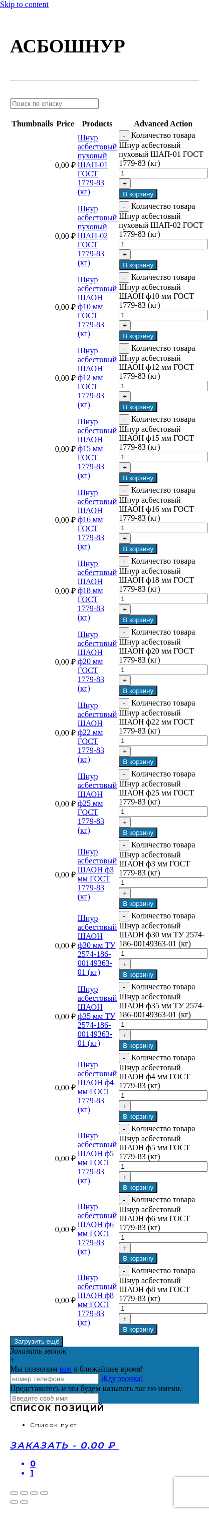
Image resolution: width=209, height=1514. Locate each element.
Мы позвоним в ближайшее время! (76, 1369)
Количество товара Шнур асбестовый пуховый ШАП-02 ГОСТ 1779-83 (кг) (161, 220)
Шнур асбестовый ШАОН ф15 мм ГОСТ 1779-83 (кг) (97, 448)
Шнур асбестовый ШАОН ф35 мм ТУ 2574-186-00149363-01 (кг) (97, 1016)
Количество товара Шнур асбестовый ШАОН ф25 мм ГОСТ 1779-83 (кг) (157, 787)
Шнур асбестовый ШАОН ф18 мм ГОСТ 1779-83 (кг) (97, 590)
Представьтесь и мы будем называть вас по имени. (96, 1388)
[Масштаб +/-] (44, 1493)
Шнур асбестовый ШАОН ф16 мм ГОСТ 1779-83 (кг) (97, 519)
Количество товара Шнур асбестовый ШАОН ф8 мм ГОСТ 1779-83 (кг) (157, 1284)
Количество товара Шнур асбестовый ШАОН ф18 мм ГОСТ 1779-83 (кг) (157, 575)
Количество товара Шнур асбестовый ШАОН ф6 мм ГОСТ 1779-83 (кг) (157, 1213)
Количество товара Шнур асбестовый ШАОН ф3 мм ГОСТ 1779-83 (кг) (157, 858)
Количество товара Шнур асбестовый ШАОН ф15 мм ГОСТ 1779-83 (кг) (157, 433)
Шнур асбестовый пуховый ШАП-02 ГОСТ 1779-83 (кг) (97, 235)
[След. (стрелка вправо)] (24, 1502)
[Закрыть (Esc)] (14, 1493)
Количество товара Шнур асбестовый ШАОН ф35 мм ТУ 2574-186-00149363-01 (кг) (161, 1000)
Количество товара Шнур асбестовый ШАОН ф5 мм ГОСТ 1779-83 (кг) (157, 1142)
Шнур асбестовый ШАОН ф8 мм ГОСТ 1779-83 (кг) (97, 1300)
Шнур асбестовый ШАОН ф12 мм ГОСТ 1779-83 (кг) (97, 377)
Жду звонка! (122, 1378)
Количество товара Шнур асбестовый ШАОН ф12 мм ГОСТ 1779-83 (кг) (157, 362)
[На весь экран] (34, 1493)
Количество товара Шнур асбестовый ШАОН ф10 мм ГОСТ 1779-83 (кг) (157, 291)
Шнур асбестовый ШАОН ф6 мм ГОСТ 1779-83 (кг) (97, 1229)
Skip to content (24, 4)
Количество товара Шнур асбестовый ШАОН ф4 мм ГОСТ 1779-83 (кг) (157, 1071)
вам (66, 1369)
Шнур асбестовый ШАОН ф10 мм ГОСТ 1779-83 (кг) (97, 306)
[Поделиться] (24, 1493)
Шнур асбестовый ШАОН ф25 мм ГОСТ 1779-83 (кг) (97, 803)
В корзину (138, 194)
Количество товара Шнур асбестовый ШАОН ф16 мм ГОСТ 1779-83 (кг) (157, 504)
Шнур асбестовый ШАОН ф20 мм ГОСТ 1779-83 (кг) (97, 661)
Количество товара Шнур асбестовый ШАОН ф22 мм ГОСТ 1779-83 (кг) (157, 717)
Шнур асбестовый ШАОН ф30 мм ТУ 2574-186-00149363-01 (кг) (97, 945)
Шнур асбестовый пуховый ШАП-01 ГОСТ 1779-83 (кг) (97, 164)
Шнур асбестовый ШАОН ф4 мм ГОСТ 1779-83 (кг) (97, 1087)
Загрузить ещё (36, 1341)
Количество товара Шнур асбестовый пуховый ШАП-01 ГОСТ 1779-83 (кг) (161, 149)
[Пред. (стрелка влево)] (14, 1502)
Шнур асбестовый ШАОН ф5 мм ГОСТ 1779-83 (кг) (97, 1158)
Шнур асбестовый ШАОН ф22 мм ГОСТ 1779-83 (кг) (97, 732)
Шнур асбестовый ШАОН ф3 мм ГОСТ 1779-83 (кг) (97, 874)
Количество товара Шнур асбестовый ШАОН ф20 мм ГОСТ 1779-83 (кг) (157, 646)
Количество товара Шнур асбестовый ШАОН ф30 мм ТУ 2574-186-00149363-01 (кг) (161, 929)
